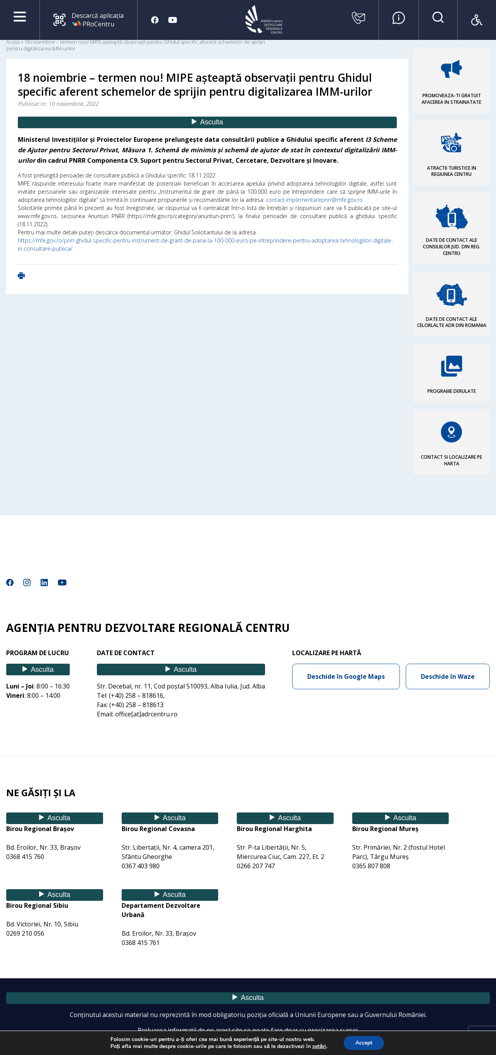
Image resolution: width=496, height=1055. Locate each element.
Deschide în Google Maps (346, 676)
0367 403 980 (141, 866)
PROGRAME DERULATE (451, 391)
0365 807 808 (371, 866)
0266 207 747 (256, 866)
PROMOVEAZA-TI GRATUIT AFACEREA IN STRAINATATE (451, 98)
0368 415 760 (25, 856)
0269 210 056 (25, 933)
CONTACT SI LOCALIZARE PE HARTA (451, 460)
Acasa (13, 41)
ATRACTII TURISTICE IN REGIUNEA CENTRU (451, 171)
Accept (363, 1042)
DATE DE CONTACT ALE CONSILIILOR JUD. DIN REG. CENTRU (451, 246)
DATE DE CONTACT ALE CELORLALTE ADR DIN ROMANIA (451, 322)
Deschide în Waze (448, 676)
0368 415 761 (141, 942)
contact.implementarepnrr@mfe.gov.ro (314, 199)
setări (319, 1046)
